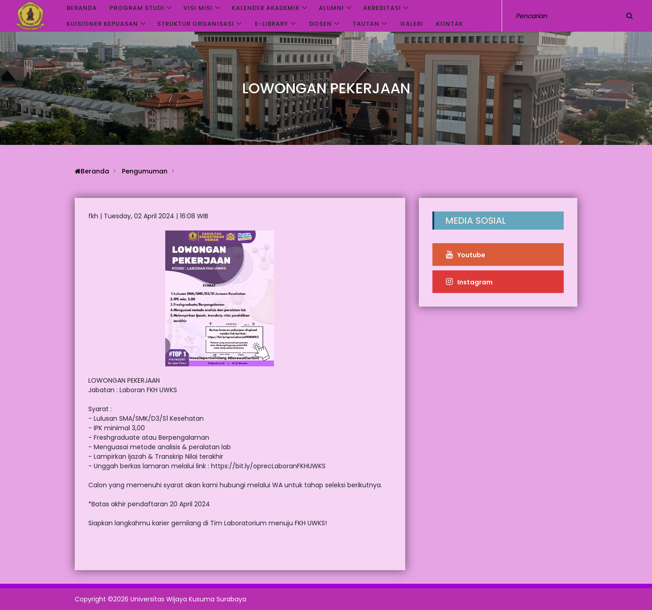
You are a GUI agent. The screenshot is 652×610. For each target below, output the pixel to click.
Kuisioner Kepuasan (102, 23)
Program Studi (137, 8)
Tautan (366, 23)
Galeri (411, 23)
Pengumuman (145, 171)
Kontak (449, 23)
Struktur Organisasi (195, 23)
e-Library (271, 23)
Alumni (331, 8)
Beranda (82, 8)
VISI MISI (198, 8)
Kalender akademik (266, 8)
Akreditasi (382, 8)
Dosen (320, 23)
